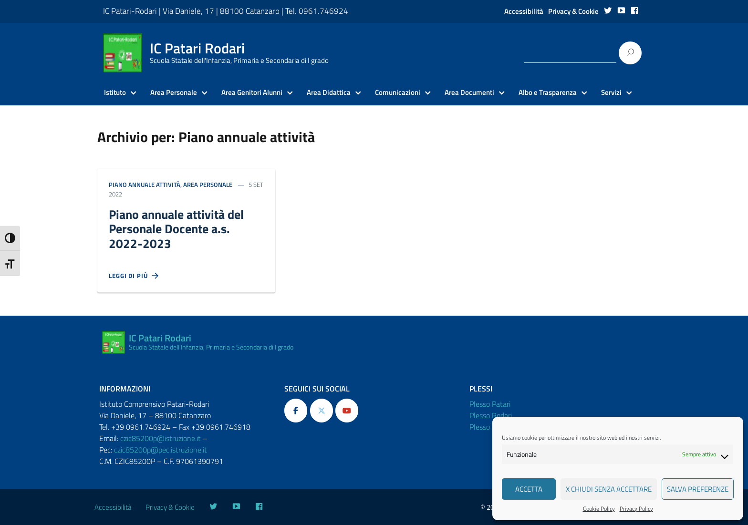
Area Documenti (469, 92)
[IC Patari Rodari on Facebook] (295, 410)
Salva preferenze (697, 489)
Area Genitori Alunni (251, 92)
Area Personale (173, 92)
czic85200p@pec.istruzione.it (160, 449)
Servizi (611, 92)
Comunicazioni (397, 92)
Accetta (528, 489)
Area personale (207, 184)
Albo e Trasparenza (548, 92)
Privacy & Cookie (573, 11)
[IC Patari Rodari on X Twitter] (321, 410)
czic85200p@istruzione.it (160, 438)
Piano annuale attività (144, 184)
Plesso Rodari (490, 415)
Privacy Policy (636, 508)
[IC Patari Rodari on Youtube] (346, 410)
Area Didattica (329, 92)
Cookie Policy (599, 508)
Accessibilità (523, 11)
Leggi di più (134, 276)
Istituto (115, 92)
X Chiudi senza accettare (609, 489)
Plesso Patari (489, 404)
